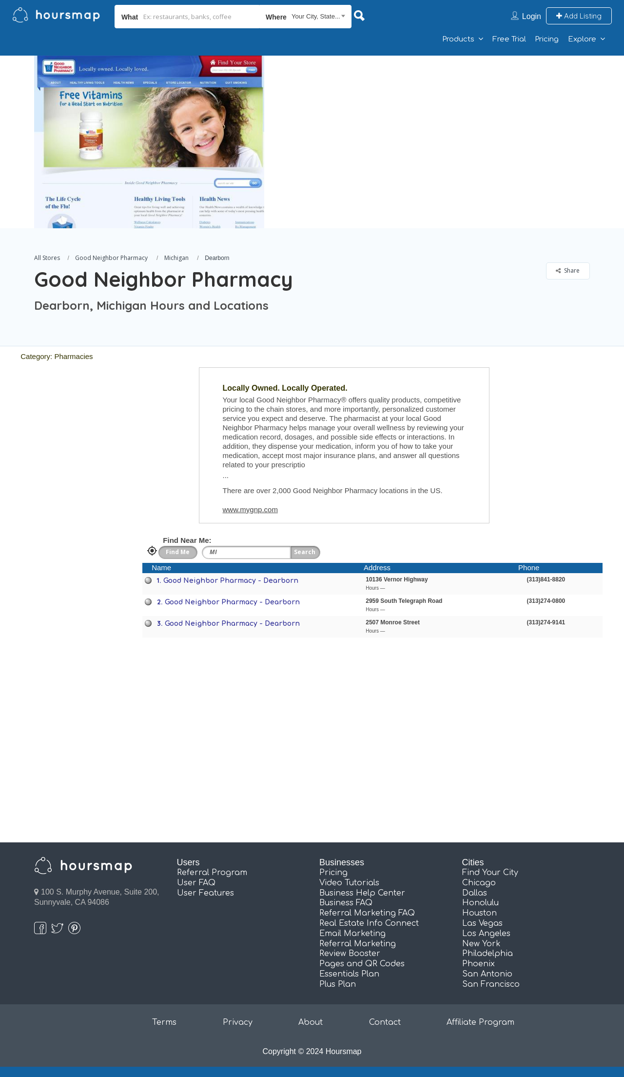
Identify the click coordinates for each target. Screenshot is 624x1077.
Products (458, 39)
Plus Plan (337, 984)
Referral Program (212, 872)
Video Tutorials (349, 882)
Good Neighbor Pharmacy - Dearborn (230, 580)
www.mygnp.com (250, 509)
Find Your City (490, 872)
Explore (582, 39)
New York (481, 943)
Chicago (479, 882)
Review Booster (349, 953)
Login (531, 16)
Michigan (176, 258)
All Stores (47, 258)
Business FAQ (345, 902)
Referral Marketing (357, 943)
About (310, 1022)
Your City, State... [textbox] (316, 16)
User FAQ (196, 882)
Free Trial (509, 39)
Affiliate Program (480, 1022)
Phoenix (478, 963)
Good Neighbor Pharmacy (111, 258)
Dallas (474, 893)
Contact (385, 1022)
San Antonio (487, 974)
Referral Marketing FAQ (367, 913)
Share (568, 270)
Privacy (238, 1022)
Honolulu (480, 902)
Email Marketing (352, 933)
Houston (479, 913)
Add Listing (579, 15)
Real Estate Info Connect (369, 923)
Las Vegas (482, 923)
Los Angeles (486, 933)
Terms (164, 1022)
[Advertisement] (446, 124)
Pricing (547, 39)
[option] (148, 142)
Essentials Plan (349, 974)
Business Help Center (362, 893)
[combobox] (305, 16)
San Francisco (491, 984)
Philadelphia (487, 953)
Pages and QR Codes (362, 963)
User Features (205, 893)
